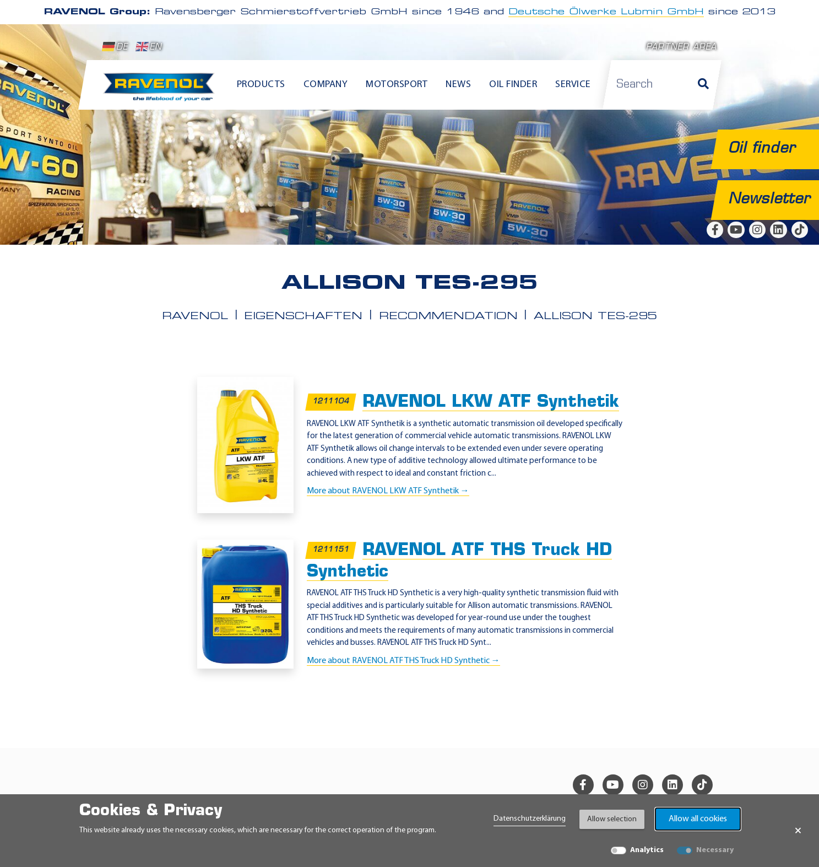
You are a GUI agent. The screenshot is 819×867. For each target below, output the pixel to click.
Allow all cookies (698, 819)
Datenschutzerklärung (529, 819)
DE (115, 47)
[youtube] (736, 230)
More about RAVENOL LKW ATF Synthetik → (388, 491)
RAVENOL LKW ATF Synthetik (490, 403)
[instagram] (757, 230)
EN (149, 47)
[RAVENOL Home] (161, 91)
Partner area (681, 48)
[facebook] (715, 230)
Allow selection (612, 819)
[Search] (703, 85)
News (458, 84)
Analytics (647, 850)
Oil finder (513, 84)
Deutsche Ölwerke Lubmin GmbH (606, 12)
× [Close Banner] (798, 830)
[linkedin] (778, 230)
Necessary (715, 850)
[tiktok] (799, 230)
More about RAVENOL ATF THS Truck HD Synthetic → (403, 660)
